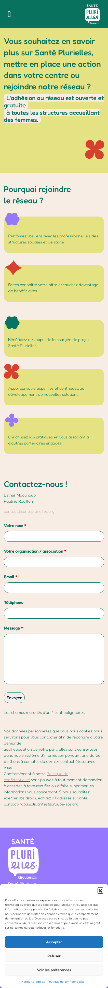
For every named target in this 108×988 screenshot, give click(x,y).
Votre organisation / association (35, 551)
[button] (100, 890)
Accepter (54, 942)
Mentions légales (33, 981)
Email (10, 576)
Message (13, 628)
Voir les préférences (54, 969)
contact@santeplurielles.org (29, 511)
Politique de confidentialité (66, 981)
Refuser (54, 955)
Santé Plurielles (22, 883)
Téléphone (13, 602)
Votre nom (15, 525)
